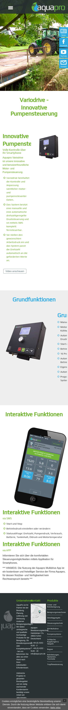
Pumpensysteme (54, 634)
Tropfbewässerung (54, 664)
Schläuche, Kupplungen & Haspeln (53, 642)
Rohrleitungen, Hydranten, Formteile (53, 657)
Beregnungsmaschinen (54, 612)
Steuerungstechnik (54, 623)
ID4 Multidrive (53, 629)
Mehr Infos (55, 708)
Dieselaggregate (53, 618)
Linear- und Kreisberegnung (53, 606)
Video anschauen (14, 271)
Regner (50, 649)
